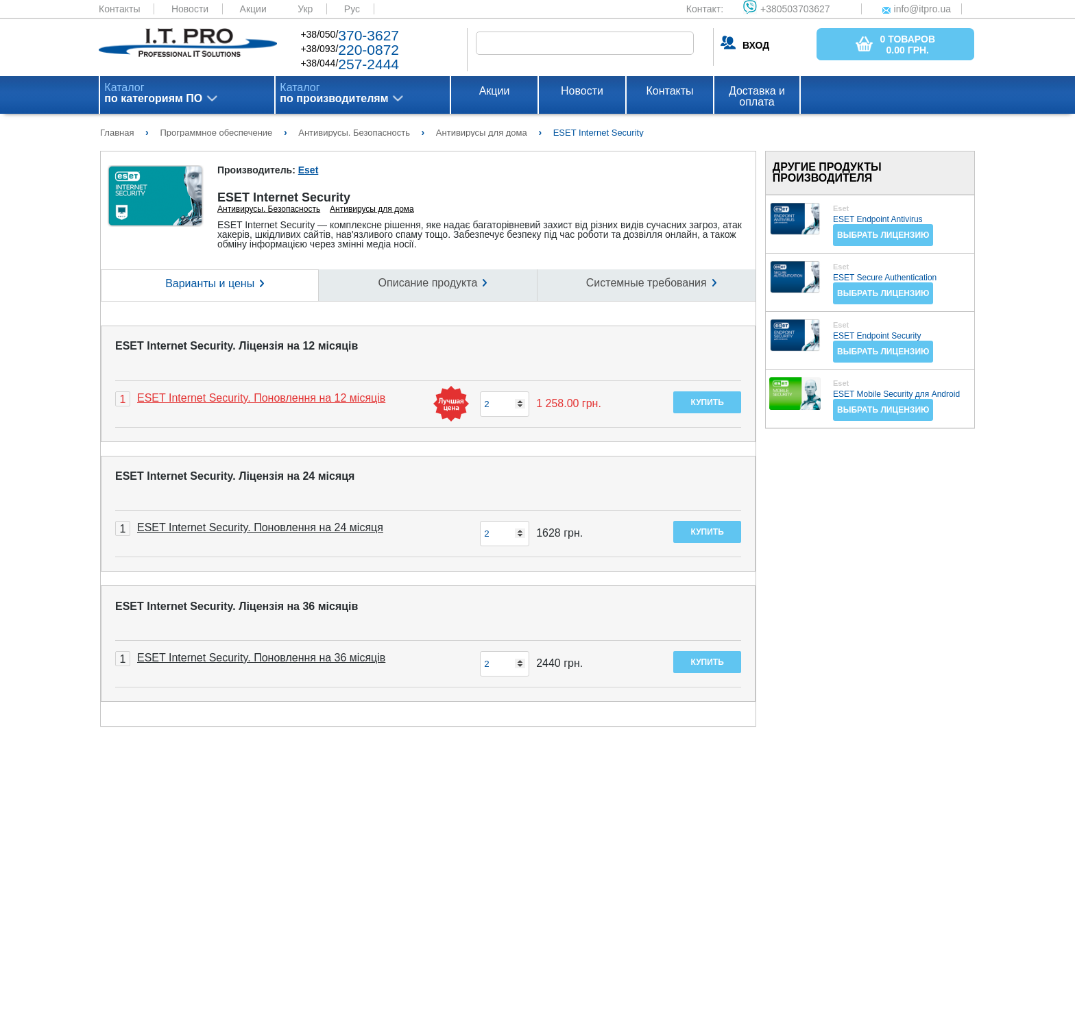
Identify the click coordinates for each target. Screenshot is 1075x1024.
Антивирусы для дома (372, 209)
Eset (308, 169)
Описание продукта (428, 283)
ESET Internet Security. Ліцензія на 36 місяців (236, 606)
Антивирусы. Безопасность (268, 209)
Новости (189, 8)
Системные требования (646, 283)
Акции (253, 8)
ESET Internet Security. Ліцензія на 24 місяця (234, 476)
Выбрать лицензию (883, 235)
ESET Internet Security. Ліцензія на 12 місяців (236, 346)
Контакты (119, 8)
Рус (352, 8)
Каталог (153, 93)
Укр (305, 8)
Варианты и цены (209, 283)
